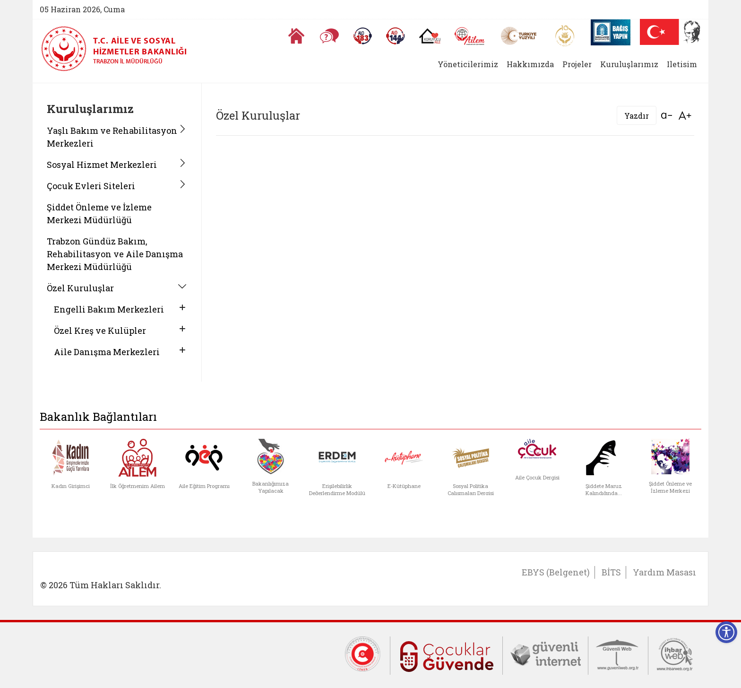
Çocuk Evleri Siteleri (91, 186)
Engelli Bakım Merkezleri (109, 309)
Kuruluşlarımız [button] (629, 64)
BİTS (611, 572)
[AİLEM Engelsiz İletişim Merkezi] (470, 36)
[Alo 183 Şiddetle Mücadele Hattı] (362, 35)
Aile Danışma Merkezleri (107, 351)
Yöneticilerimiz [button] (468, 64)
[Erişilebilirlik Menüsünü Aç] (726, 632)
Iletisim (682, 64)
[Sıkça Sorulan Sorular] (329, 35)
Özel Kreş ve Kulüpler (100, 330)
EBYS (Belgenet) (556, 572)
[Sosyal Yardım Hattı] (395, 35)
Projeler (577, 64)
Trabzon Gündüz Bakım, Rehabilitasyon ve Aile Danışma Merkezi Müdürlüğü (115, 253)
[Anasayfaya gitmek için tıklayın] (296, 35)
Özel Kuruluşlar (80, 288)
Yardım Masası (664, 572)
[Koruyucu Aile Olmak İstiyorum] (429, 36)
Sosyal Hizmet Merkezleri (102, 164)
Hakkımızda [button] (530, 64)
